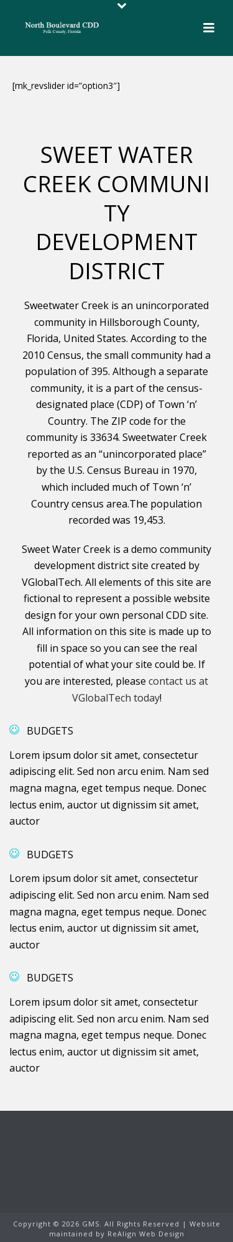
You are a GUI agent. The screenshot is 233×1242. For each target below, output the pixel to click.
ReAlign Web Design (146, 1233)
